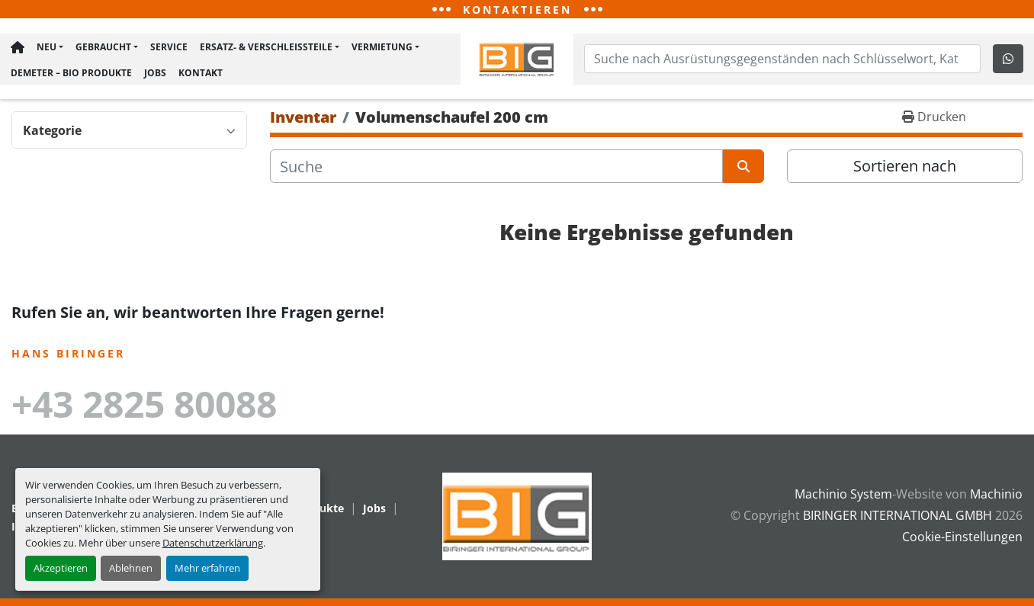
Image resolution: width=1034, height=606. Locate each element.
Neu (45, 49)
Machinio (996, 494)
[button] (48, 50)
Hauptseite (16, 50)
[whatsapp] (1009, 60)
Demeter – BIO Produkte (69, 72)
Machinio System (843, 494)
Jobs (154, 72)
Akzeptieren (61, 568)
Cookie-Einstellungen (962, 536)
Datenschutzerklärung (212, 543)
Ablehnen (131, 568)
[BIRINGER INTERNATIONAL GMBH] (517, 515)
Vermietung (380, 49)
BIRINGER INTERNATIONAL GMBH (897, 515)
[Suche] (496, 169)
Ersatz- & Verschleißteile (264, 49)
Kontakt (199, 72)
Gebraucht (102, 49)
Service (167, 49)
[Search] (782, 60)
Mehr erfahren (207, 568)
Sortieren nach (904, 169)
